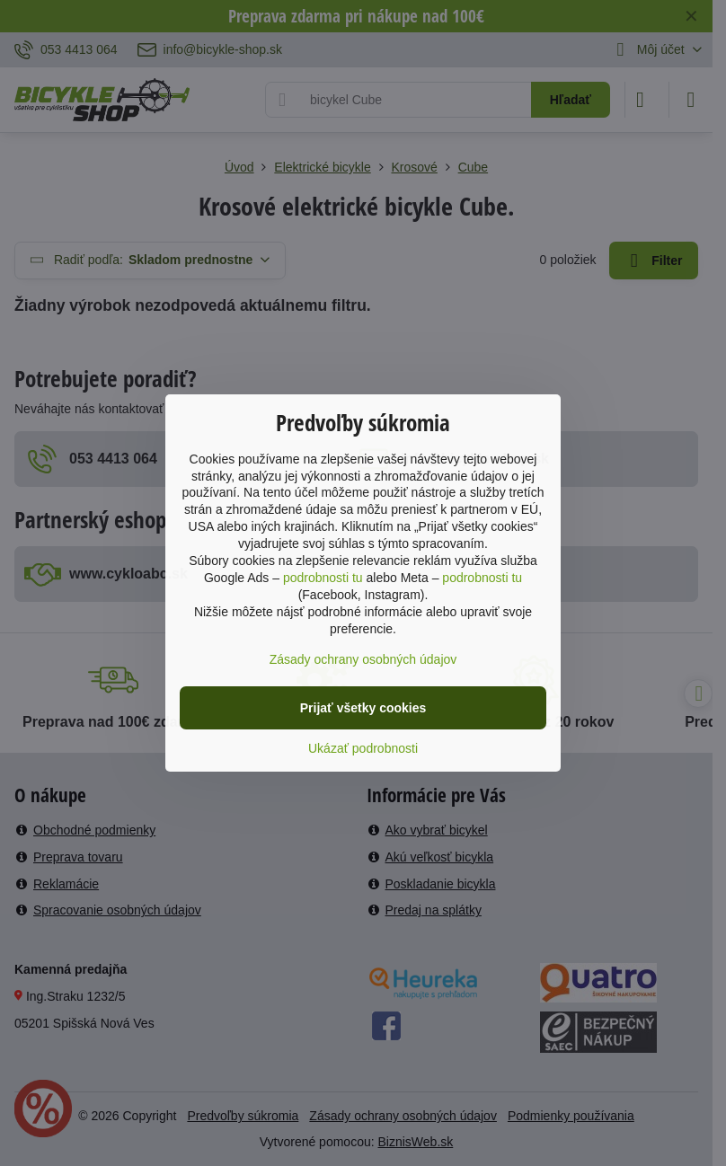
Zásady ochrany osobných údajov (363, 659)
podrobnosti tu (323, 577)
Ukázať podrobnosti (363, 748)
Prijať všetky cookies (363, 708)
